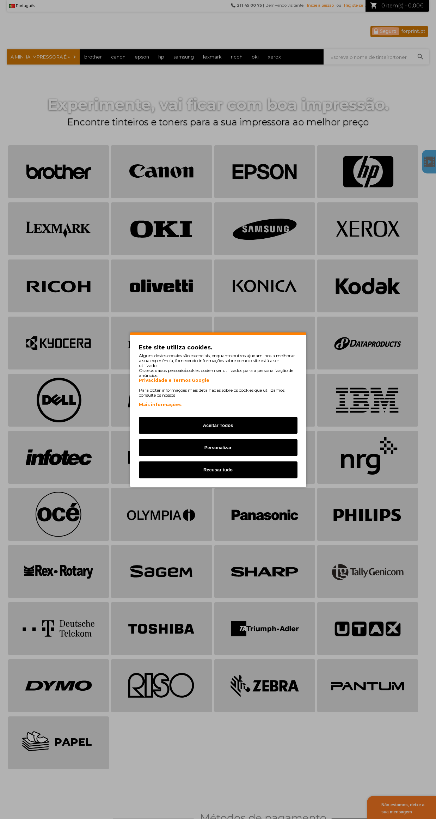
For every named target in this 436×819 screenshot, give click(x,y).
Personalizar (218, 447)
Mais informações (160, 404)
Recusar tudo (218, 469)
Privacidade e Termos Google (174, 380)
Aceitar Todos (218, 425)
